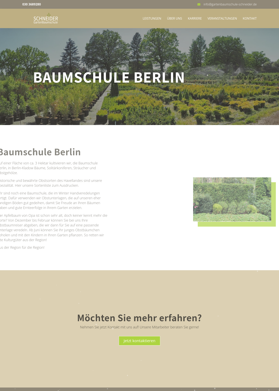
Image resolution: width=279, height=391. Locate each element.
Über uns (174, 18)
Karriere (195, 18)
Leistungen (152, 18)
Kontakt (250, 18)
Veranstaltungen (222, 18)
